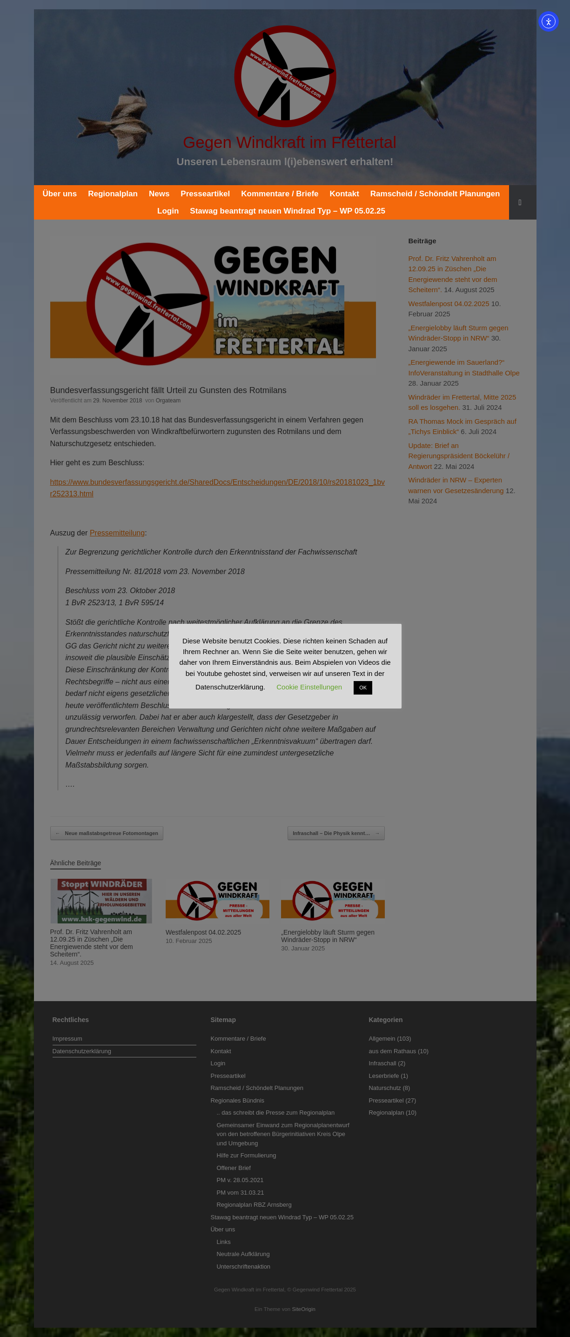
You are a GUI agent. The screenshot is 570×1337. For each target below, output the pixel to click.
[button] (522, 202)
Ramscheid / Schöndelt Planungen (435, 193)
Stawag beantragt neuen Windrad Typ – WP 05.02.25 (287, 211)
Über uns (60, 193)
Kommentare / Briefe (279, 193)
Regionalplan (113, 193)
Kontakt (344, 193)
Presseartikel (205, 193)
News (159, 193)
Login (168, 211)
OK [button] (363, 687)
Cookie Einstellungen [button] (309, 687)
